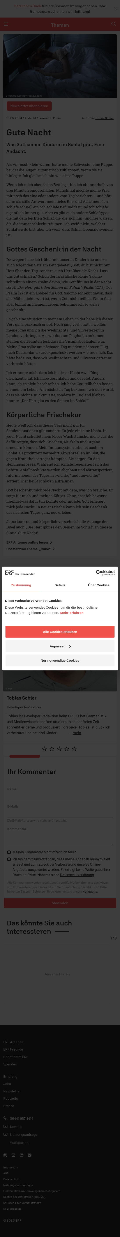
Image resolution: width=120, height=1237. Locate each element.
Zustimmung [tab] (21, 585)
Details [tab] (60, 585)
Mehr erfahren (72, 613)
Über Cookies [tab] (98, 585)
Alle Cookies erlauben (60, 632)
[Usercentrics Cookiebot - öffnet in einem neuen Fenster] (96, 573)
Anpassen (60, 646)
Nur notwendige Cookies (60, 660)
